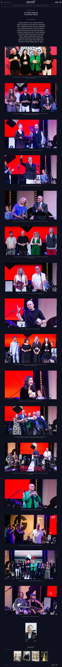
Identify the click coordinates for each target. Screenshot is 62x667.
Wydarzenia (38, 5)
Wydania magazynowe (6, 2)
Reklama (17, 664)
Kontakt (27, 664)
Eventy (29, 664)
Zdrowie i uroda (29, 5)
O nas (10, 2)
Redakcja (14, 664)
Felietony (46, 5)
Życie (34, 5)
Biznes (15, 5)
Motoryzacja (23, 5)
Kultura (18, 5)
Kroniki (42, 5)
